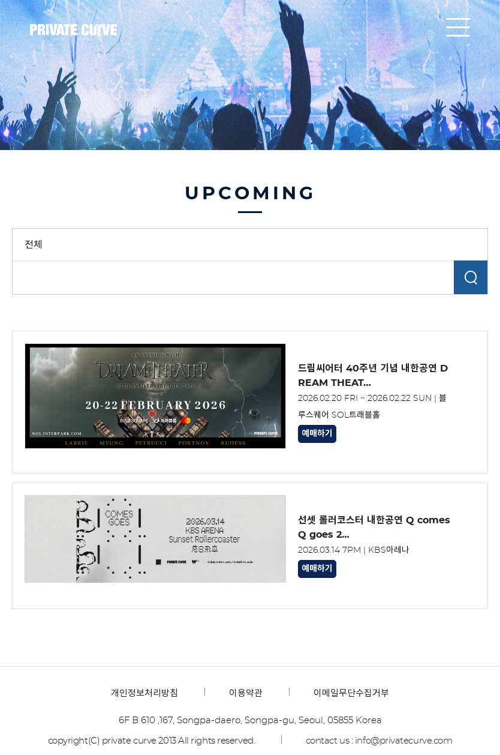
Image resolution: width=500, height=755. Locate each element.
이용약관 (246, 693)
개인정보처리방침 (144, 693)
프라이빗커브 (73, 30)
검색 (471, 277)
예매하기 (317, 434)
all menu (458, 27)
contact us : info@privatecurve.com (379, 740)
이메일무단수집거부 (351, 693)
